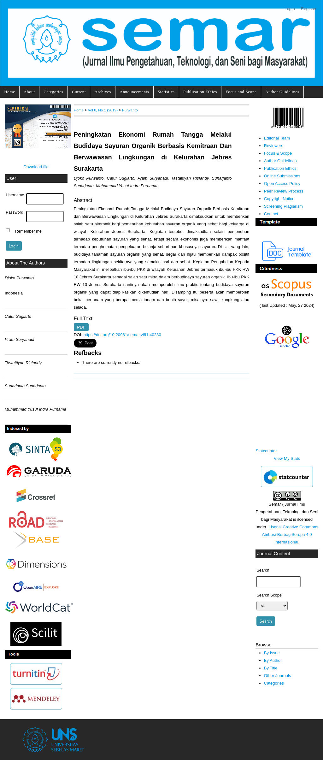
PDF (81, 327)
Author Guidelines (282, 91)
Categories (53, 91)
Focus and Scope (241, 91)
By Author (273, 660)
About (29, 91)
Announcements (134, 91)
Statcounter (266, 450)
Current (79, 91)
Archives (103, 91)
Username (15, 195)
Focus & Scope (278, 153)
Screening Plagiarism (283, 206)
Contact (271, 213)
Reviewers (273, 145)
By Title (271, 668)
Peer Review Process (283, 191)
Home (9, 91)
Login (290, 8)
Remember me (28, 231)
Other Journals (277, 675)
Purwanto (130, 110)
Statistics (166, 91)
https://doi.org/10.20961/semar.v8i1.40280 (122, 334)
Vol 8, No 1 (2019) (103, 110)
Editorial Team (277, 138)
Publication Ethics (200, 91)
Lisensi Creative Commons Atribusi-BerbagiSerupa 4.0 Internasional (290, 534)
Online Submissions (282, 176)
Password (14, 212)
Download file (36, 166)
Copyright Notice (279, 198)
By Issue (272, 652)
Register (309, 8)
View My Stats (287, 458)
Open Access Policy (282, 183)
